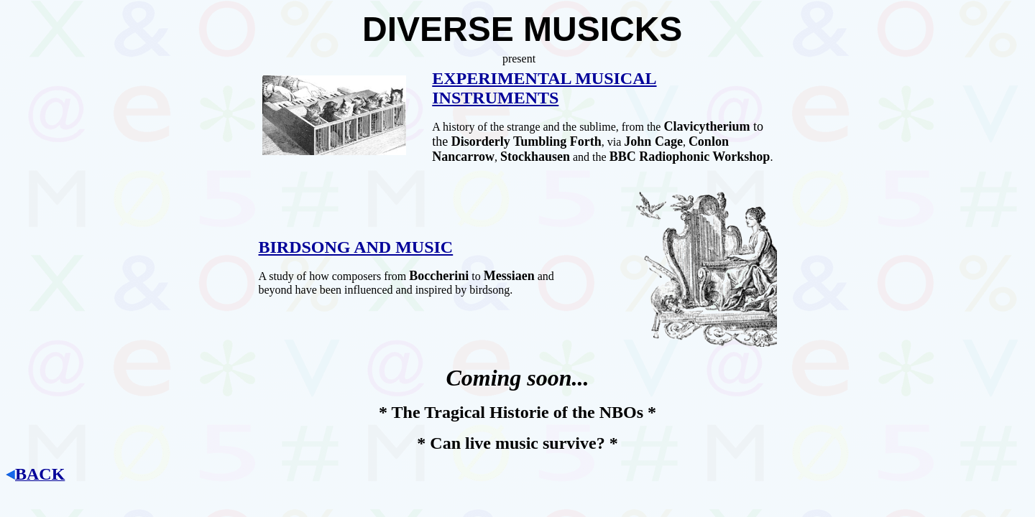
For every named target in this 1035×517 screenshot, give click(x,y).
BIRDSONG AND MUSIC (356, 247)
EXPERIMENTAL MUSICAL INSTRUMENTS (544, 88)
